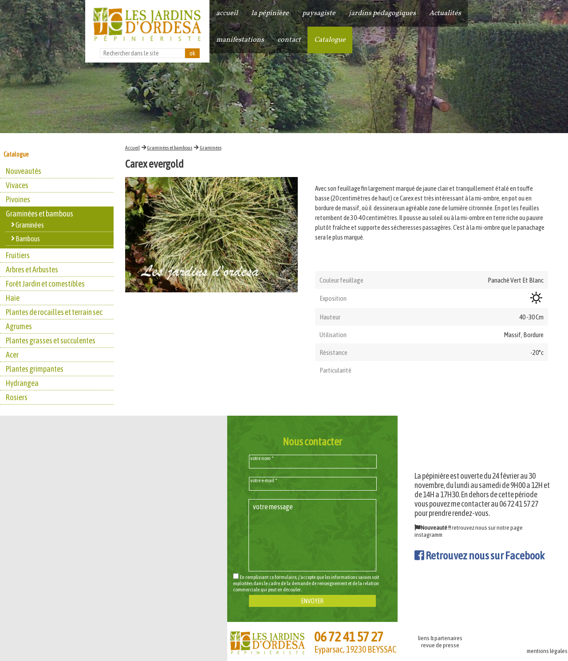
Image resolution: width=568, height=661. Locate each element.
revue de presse (440, 645)
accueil (227, 13)
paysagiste (318, 13)
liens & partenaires (440, 637)
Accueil (132, 148)
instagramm (428, 534)
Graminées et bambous (169, 148)
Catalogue (330, 40)
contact (289, 40)
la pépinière (270, 13)
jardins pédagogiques (382, 13)
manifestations (240, 40)
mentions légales (547, 650)
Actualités (445, 13)
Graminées (210, 148)
